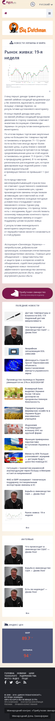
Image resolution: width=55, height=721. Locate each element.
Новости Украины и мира (27, 42)
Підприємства (28, 675)
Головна (9, 673)
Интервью (27, 539)
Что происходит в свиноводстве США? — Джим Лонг (37, 330)
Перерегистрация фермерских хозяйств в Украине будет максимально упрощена (37, 413)
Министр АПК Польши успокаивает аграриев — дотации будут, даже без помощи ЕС (37, 457)
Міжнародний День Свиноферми (30, 715)
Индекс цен (13, 624)
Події (25, 678)
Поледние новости (27, 305)
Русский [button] (46, 4)
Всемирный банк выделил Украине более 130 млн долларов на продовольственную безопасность (36, 395)
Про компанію (11, 702)
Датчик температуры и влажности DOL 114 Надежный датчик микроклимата (37, 316)
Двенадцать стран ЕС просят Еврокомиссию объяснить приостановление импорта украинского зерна (37, 367)
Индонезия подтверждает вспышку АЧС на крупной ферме (34, 429)
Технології (10, 675)
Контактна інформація (32, 702)
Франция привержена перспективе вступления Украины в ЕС (37, 443)
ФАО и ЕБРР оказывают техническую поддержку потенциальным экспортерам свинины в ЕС (26, 482)
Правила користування (26, 704)
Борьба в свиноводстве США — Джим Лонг (37, 492)
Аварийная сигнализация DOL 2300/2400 (35, 351)
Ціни (31, 673)
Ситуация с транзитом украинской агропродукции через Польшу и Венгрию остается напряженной (28, 471)
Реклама (8, 704)
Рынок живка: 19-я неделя (35, 514)
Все (27, 527)
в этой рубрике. (12, 234)
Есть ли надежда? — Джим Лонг (36, 590)
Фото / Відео (11, 678)
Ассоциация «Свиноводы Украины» (23, 244)
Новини (21, 673)
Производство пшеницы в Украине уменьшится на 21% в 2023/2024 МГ (25, 381)
